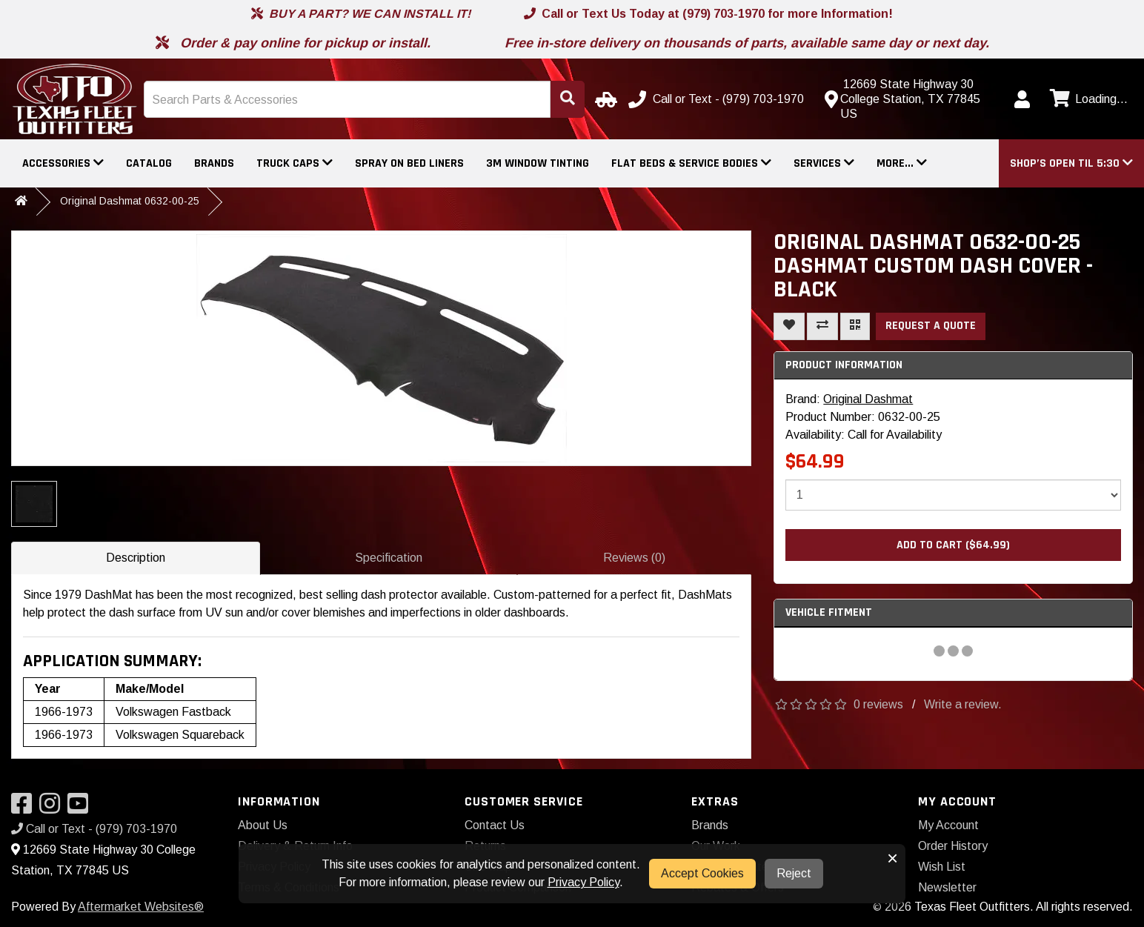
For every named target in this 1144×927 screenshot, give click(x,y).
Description (135, 557)
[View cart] (1087, 99)
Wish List (941, 866)
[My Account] (1022, 99)
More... (902, 163)
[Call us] (717, 99)
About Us (262, 825)
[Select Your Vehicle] (604, 99)
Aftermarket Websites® (141, 906)
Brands (214, 163)
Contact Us (495, 825)
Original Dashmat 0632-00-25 (129, 201)
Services (824, 163)
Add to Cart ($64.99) (953, 545)
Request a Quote (930, 325)
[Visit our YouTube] (81, 808)
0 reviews (878, 704)
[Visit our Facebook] (25, 808)
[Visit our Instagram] (53, 808)
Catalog (149, 163)
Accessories (63, 163)
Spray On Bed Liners (409, 163)
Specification (388, 557)
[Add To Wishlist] (789, 326)
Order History (953, 846)
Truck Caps (294, 163)
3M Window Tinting (537, 163)
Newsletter (947, 887)
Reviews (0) (634, 557)
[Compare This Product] (822, 326)
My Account (948, 825)
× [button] (892, 858)
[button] (1071, 163)
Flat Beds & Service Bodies (691, 163)
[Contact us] (909, 99)
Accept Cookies (702, 873)
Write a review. (963, 704)
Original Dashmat (868, 399)
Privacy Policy (583, 882)
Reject (793, 873)
